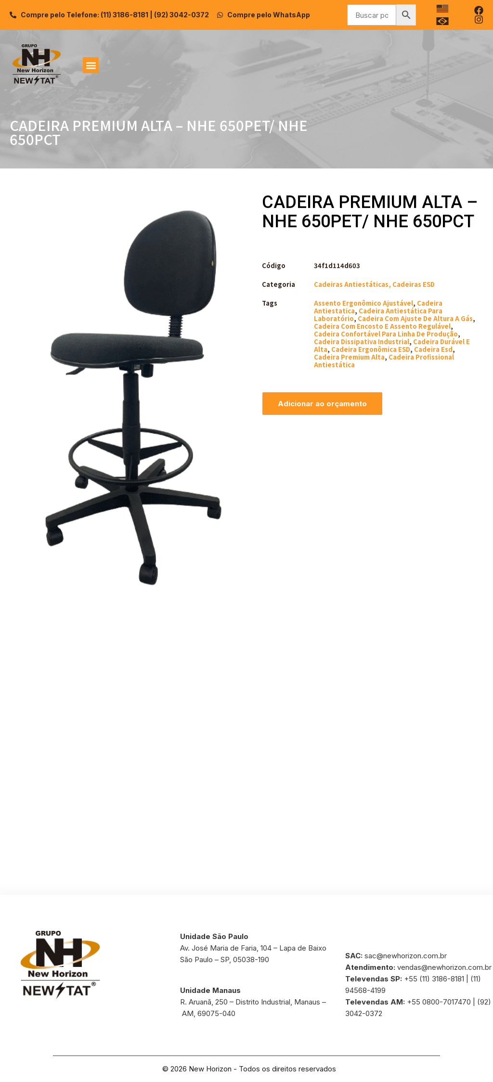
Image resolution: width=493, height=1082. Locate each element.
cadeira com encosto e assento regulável (382, 326)
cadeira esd (433, 349)
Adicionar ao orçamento (322, 403)
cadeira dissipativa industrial (361, 341)
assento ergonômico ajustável (363, 303)
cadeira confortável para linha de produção (386, 333)
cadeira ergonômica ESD (370, 349)
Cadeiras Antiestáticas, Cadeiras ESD (374, 284)
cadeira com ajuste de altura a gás (415, 318)
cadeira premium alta (349, 356)
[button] (91, 65)
